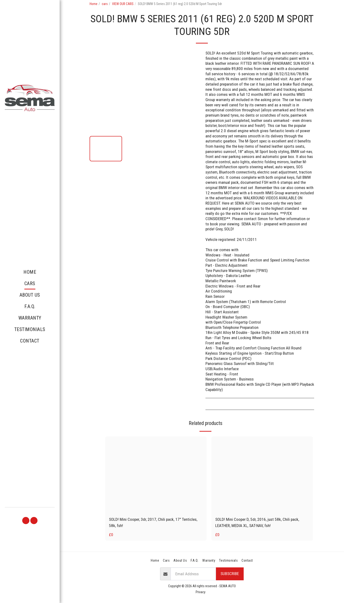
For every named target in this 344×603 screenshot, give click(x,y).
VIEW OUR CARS (123, 4)
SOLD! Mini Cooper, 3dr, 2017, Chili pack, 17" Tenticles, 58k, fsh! (153, 522)
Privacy (200, 592)
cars (105, 4)
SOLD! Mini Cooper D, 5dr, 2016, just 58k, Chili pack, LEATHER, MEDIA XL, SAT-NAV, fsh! (257, 522)
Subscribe (229, 573)
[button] (25, 520)
